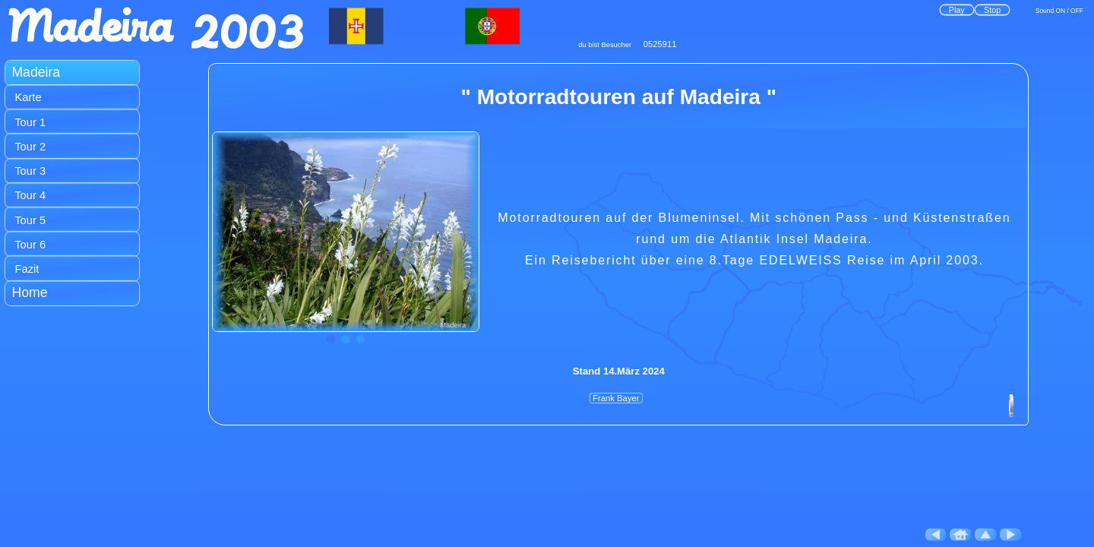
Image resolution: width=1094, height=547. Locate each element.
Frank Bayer (616, 398)
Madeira (35, 72)
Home (29, 292)
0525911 (660, 44)
